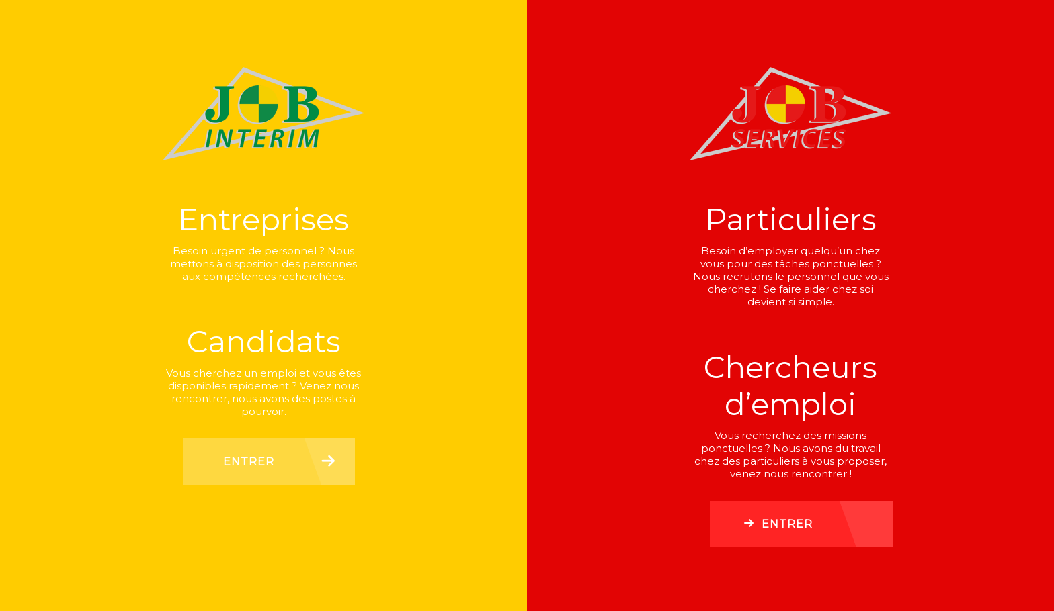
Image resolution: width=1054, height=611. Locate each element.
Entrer (248, 461)
